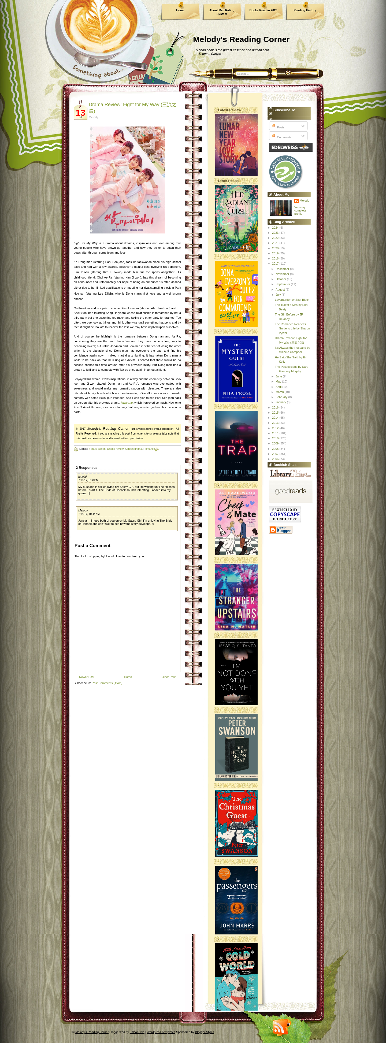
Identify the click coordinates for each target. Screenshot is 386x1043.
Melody (83, 510)
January (281, 402)
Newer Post (86, 676)
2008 (276, 448)
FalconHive (137, 1032)
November (283, 274)
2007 (276, 453)
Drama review (115, 448)
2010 (276, 438)
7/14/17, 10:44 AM (89, 514)
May (279, 381)
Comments (280, 137)
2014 (276, 417)
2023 (276, 232)
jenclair (83, 476)
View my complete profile (300, 210)
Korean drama (133, 448)
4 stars (93, 448)
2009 (276, 443)
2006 (276, 459)
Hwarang (127, 402)
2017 (276, 263)
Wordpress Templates (161, 1032)
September (283, 284)
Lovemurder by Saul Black (292, 299)
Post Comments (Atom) (107, 683)
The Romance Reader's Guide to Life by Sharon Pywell (292, 328)
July (279, 294)
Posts (277, 127)
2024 (276, 227)
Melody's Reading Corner (241, 39)
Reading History (305, 10)
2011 (276, 433)
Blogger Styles (204, 1032)
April (279, 386)
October (281, 279)
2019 (276, 253)
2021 (276, 242)
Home (180, 10)
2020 (276, 248)
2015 (276, 412)
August (280, 289)
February (282, 397)
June (279, 376)
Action (102, 448)
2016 (276, 407)
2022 (276, 237)
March (280, 392)
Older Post (169, 676)
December (283, 268)
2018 (276, 258)
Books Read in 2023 (263, 10)
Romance (149, 448)
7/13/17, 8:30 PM (88, 480)
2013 (276, 422)
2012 (276, 428)
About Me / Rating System (222, 12)
